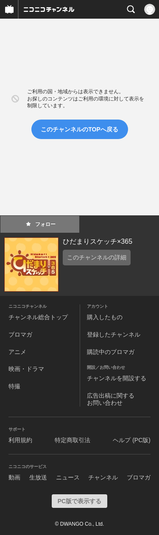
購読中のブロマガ (110, 351)
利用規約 (20, 440)
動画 (14, 477)
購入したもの (105, 317)
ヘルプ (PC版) (132, 440)
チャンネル (103, 477)
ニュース (68, 477)
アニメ (17, 351)
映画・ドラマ (26, 368)
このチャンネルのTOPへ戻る (79, 129)
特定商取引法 (72, 440)
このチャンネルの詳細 (96, 257)
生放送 (38, 477)
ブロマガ (20, 334)
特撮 (14, 386)
